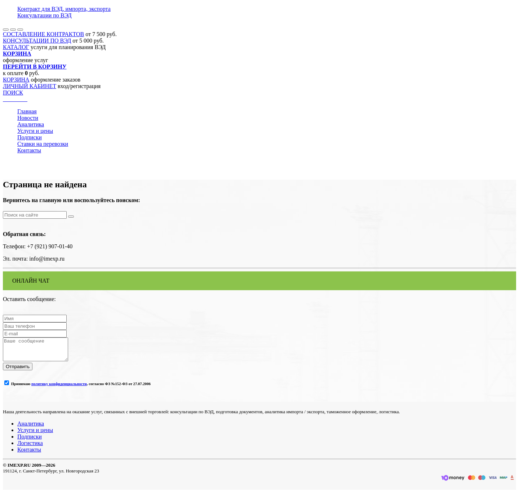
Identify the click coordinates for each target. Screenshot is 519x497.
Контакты (29, 150)
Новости (27, 118)
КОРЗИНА (16, 80)
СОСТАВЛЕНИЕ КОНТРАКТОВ (43, 34)
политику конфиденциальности (59, 388)
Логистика (30, 447)
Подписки (29, 137)
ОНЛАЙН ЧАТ (30, 281)
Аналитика (30, 124)
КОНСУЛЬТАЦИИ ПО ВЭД (37, 41)
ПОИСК (13, 93)
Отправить (18, 371)
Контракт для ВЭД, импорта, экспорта (64, 9)
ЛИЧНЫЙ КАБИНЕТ (29, 86)
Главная (27, 111)
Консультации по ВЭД (44, 15)
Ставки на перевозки (42, 144)
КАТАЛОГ (16, 47)
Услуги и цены (35, 131)
